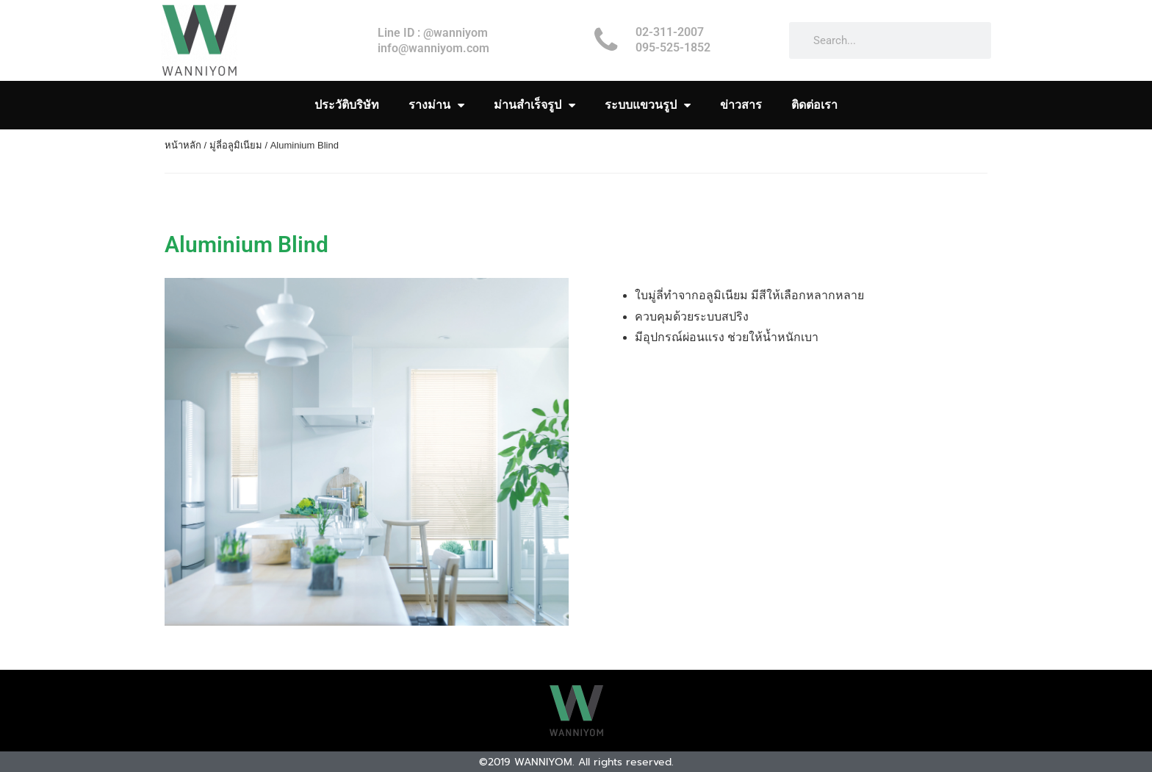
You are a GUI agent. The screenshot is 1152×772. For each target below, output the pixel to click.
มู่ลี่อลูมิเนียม (235, 145)
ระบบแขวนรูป (648, 105)
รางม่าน (436, 105)
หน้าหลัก (183, 145)
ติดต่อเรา (814, 105)
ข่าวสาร (741, 105)
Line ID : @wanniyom (433, 33)
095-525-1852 (673, 47)
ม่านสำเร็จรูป (534, 105)
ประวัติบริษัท (346, 105)
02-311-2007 (670, 32)
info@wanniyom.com (433, 48)
